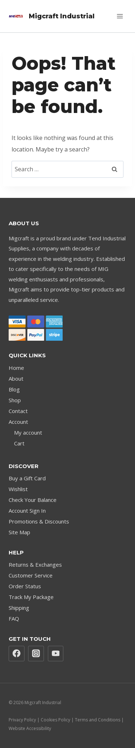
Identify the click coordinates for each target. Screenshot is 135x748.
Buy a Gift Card (27, 478)
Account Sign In (27, 510)
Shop (15, 400)
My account (28, 432)
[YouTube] (56, 654)
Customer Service (31, 575)
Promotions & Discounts (39, 521)
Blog (14, 389)
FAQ (14, 618)
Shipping (19, 607)
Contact (18, 410)
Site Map (19, 532)
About (16, 378)
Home (16, 367)
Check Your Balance (33, 499)
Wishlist (18, 489)
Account (18, 421)
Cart (19, 443)
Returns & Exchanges (35, 564)
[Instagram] (36, 654)
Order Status (25, 586)
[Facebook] (16, 654)
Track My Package (31, 596)
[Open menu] (119, 16)
